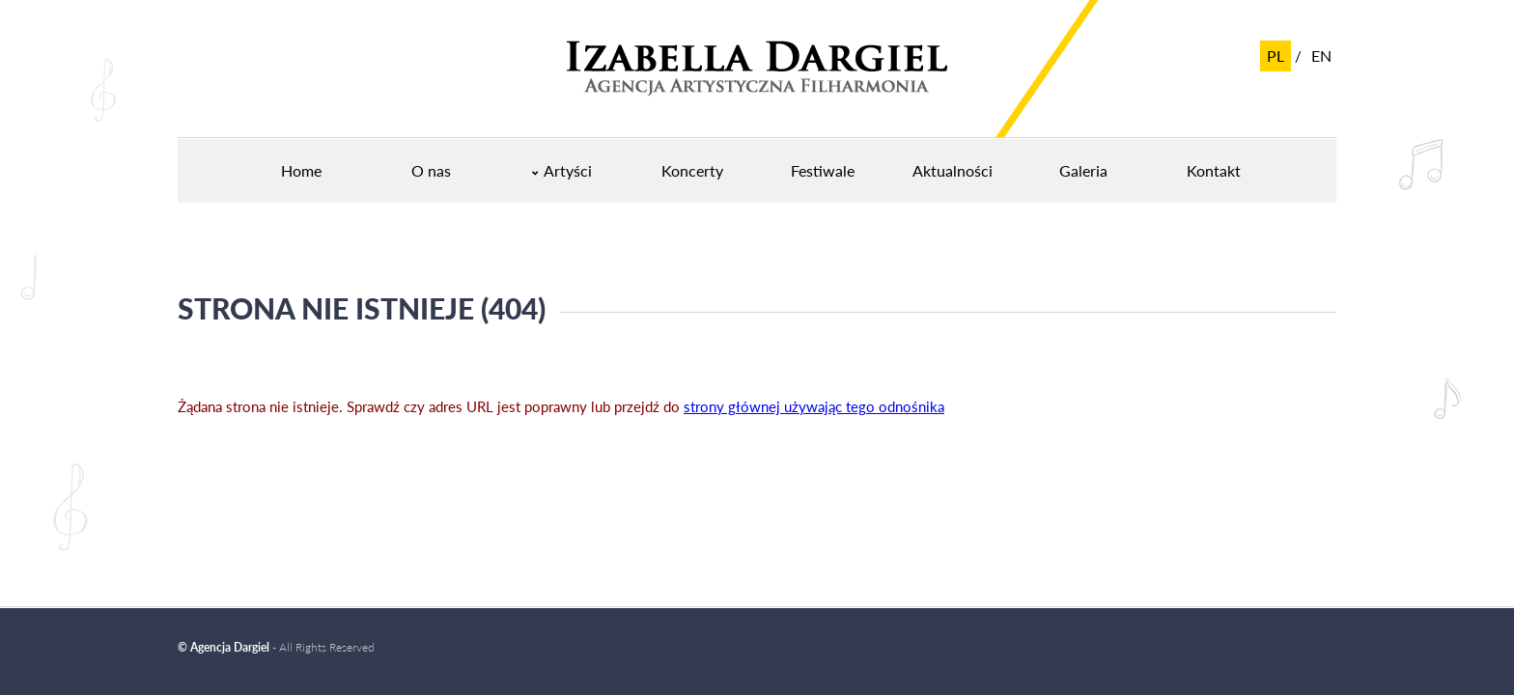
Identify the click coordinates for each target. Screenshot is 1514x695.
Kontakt (1214, 170)
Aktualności (952, 170)
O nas (431, 170)
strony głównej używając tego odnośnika (814, 406)
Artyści (568, 170)
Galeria (1083, 170)
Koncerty (692, 170)
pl (1275, 55)
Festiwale (823, 170)
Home (301, 170)
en (1321, 55)
